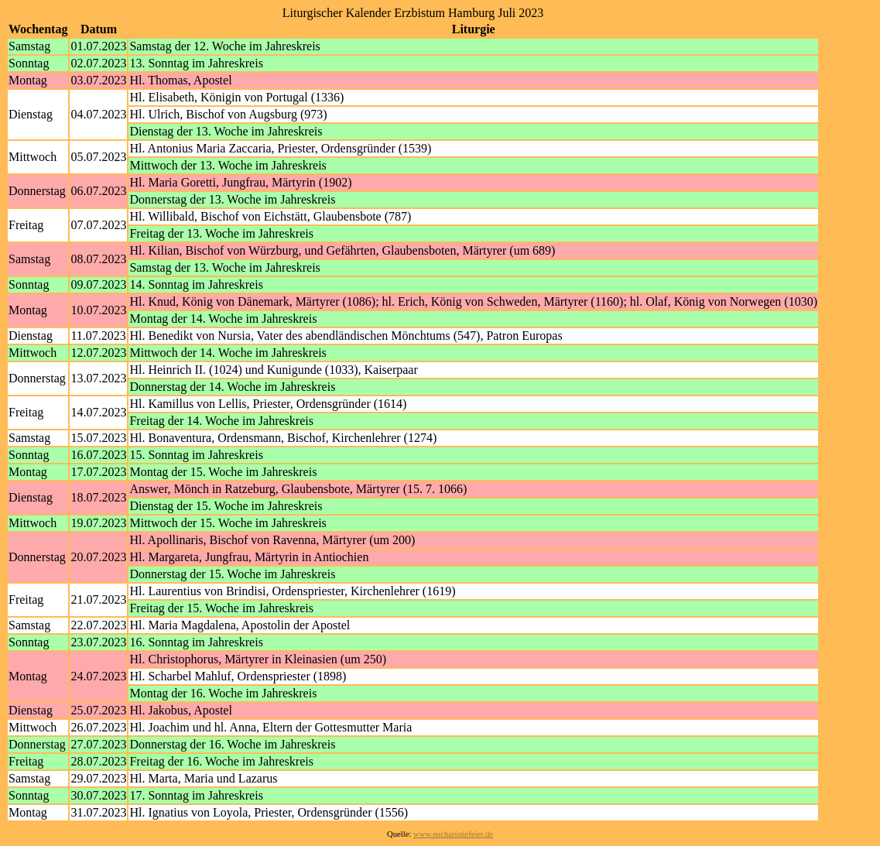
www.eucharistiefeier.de (453, 834)
